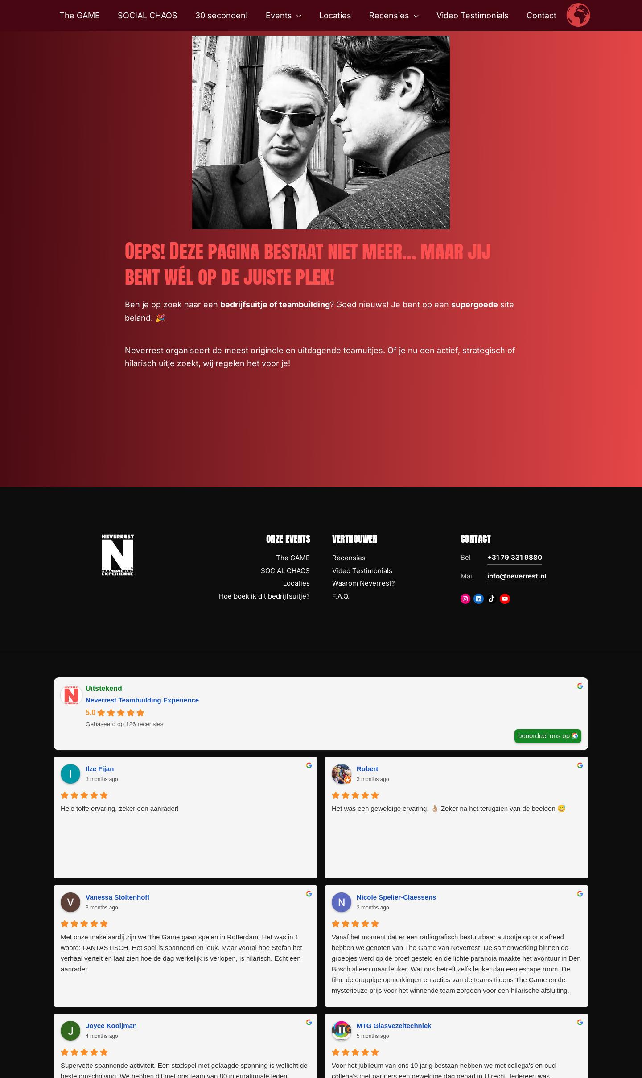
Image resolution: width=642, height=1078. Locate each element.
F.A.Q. (341, 596)
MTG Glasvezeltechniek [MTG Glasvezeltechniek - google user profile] (394, 897)
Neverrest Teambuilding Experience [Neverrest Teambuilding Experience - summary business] (142, 700)
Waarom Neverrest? (363, 583)
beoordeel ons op (544, 735)
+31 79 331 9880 (514, 557)
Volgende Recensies (321, 1014)
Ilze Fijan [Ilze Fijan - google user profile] (100, 768)
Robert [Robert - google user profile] (232, 768)
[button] (297, 15)
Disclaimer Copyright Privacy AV (352, 1058)
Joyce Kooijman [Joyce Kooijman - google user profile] (111, 897)
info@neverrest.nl (516, 576)
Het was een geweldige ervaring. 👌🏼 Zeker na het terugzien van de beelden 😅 (250, 819)
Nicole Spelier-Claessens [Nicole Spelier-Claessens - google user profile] (532, 768)
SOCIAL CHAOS (285, 570)
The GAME (293, 557)
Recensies (349, 557)
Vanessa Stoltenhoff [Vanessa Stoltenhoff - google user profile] (388, 768)
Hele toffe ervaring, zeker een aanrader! (104, 814)
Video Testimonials (362, 570)
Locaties (296, 583)
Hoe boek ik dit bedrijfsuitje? (264, 596)
